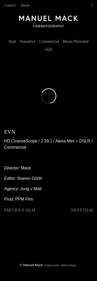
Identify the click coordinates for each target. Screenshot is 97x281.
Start (12, 41)
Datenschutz (68, 265)
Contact (10, 5)
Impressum (51, 265)
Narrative (27, 41)
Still (48, 49)
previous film (19, 210)
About (25, 5)
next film (82, 210)
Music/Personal (76, 41)
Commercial (49, 41)
